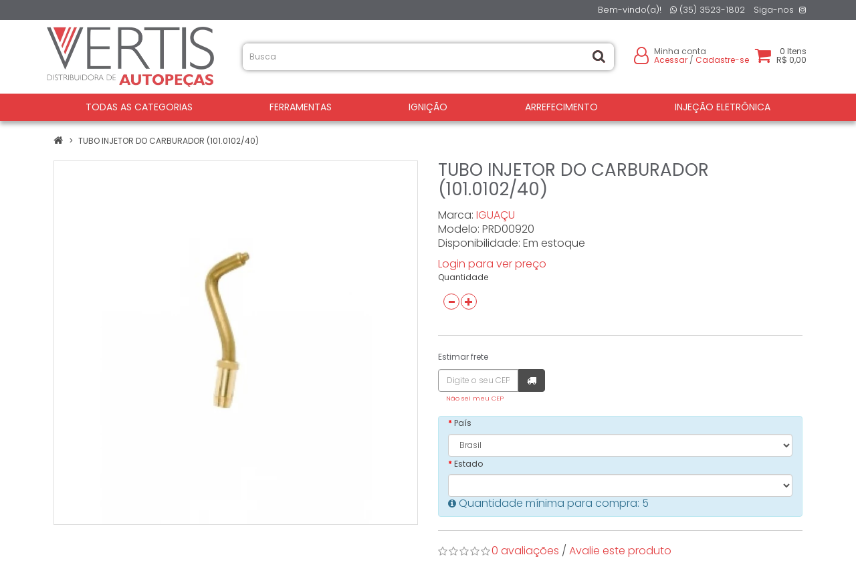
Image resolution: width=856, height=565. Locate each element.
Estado (468, 463)
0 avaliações (525, 550)
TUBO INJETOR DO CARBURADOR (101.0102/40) (168, 140)
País (462, 423)
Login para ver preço (492, 263)
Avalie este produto (620, 550)
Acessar (670, 60)
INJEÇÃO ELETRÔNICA (722, 107)
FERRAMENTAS (301, 107)
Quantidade (463, 277)
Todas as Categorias (139, 107)
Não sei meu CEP (475, 398)
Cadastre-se (722, 60)
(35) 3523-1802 (707, 9)
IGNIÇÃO (428, 107)
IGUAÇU (495, 215)
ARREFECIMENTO (561, 107)
